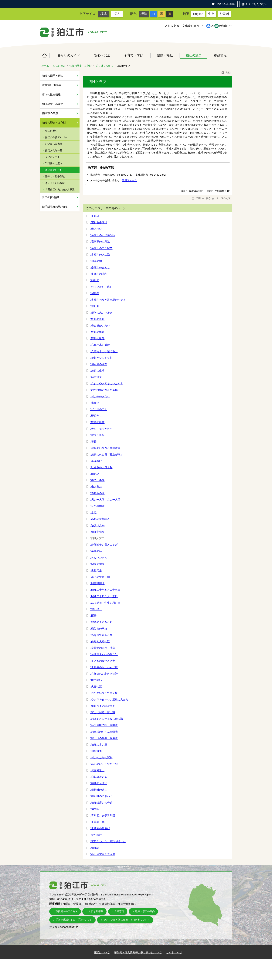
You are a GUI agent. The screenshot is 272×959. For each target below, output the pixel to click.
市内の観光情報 (51, 94)
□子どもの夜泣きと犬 (102, 660)
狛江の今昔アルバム (56, 137)
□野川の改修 (97, 338)
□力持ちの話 (97, 493)
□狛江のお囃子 (98, 783)
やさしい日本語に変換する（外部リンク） (126, 919)
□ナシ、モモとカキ (101, 428)
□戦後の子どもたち (101, 621)
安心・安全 (102, 55)
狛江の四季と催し (52, 75)
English (198, 13)
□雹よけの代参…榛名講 (104, 738)
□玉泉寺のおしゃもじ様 (104, 667)
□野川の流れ (97, 319)
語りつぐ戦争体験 (55, 176)
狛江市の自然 (50, 113)
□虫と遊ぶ (96, 486)
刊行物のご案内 (53, 163)
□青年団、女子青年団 (102, 815)
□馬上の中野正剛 (100, 576)
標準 (103, 13)
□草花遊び (96, 460)
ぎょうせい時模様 (55, 183)
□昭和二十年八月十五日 (104, 596)
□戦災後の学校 (98, 628)
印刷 (225, 72)
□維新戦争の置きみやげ (104, 544)
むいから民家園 (53, 143)
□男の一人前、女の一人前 (105, 499)
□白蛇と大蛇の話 (100, 641)
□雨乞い (94, 473)
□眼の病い (96, 680)
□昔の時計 (96, 834)
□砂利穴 (94, 280)
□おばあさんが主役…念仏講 (106, 718)
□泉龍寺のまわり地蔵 (102, 647)
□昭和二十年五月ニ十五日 (105, 589)
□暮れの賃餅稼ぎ (100, 518)
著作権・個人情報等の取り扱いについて (138, 952)
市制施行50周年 (51, 85)
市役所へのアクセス (67, 911)
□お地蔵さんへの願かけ (104, 654)
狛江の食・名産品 (52, 103)
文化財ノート (52, 156)
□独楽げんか (97, 525)
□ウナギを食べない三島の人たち (109, 699)
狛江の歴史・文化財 (81, 65)
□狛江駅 (94, 847)
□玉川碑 (94, 215)
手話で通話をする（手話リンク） (74, 919)
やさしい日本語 (225, 3)
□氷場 (93, 512)
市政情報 (220, 55)
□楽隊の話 (96, 551)
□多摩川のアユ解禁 (101, 248)
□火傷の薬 (96, 686)
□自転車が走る (98, 776)
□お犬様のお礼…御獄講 (104, 731)
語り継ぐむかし (104, 65)
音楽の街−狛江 (51, 197)
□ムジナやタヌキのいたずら (106, 383)
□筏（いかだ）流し (101, 286)
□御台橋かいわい (100, 325)
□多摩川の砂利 (98, 273)
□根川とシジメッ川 (101, 357)
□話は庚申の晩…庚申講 (104, 725)
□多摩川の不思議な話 (102, 235)
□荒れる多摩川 (98, 222)
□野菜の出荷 (97, 422)
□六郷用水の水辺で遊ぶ (104, 351)
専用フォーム (129, 180)
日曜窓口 (119, 911)
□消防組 (94, 809)
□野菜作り (96, 415)
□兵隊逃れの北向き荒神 (104, 673)
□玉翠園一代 (97, 821)
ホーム (44, 55)
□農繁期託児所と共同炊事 (105, 447)
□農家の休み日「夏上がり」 (106, 454)
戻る (206, 198)
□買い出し (96, 609)
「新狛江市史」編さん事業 (60, 189)
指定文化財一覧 (53, 150)
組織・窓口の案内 (145, 911)
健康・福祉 (165, 55)
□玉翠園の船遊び (100, 828)
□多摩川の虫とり (100, 267)
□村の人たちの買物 (101, 757)
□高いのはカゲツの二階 (104, 764)
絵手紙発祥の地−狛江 (54, 206)
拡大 (117, 13)
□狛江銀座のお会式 (101, 802)
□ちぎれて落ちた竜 (101, 635)
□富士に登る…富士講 (102, 712)
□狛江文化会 (97, 531)
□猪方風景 (96, 377)
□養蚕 (93, 441)
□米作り (94, 402)
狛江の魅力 (194, 55)
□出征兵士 (96, 570)
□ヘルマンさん (98, 557)
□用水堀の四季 (98, 364)
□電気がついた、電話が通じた (108, 841)
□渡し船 (94, 306)
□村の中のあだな (100, 396)
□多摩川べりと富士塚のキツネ (108, 299)
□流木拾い (96, 228)
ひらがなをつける (256, 3)
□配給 (93, 615)
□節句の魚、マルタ (101, 312)
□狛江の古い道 (98, 744)
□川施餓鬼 (96, 750)
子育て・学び (133, 55)
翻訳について (102, 952)
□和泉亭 (94, 293)
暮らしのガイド (68, 55)
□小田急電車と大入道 (102, 854)
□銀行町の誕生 (98, 789)
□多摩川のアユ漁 (100, 254)
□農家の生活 (97, 370)
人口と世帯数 (96, 911)
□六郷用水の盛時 (100, 344)
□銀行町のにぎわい (101, 796)
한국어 (224, 13)
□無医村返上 (97, 770)
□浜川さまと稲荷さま (102, 705)
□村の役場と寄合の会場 (104, 390)
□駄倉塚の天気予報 (101, 467)
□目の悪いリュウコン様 (104, 692)
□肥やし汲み (97, 435)
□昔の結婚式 (97, 506)
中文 (211, 13)
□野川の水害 (97, 331)
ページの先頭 (220, 198)
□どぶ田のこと (98, 409)
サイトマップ (174, 952)
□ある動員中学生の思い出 (105, 602)
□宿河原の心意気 (100, 241)
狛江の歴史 (51, 130)
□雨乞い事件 (97, 480)
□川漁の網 (96, 261)
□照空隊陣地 (97, 583)
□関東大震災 (97, 564)
